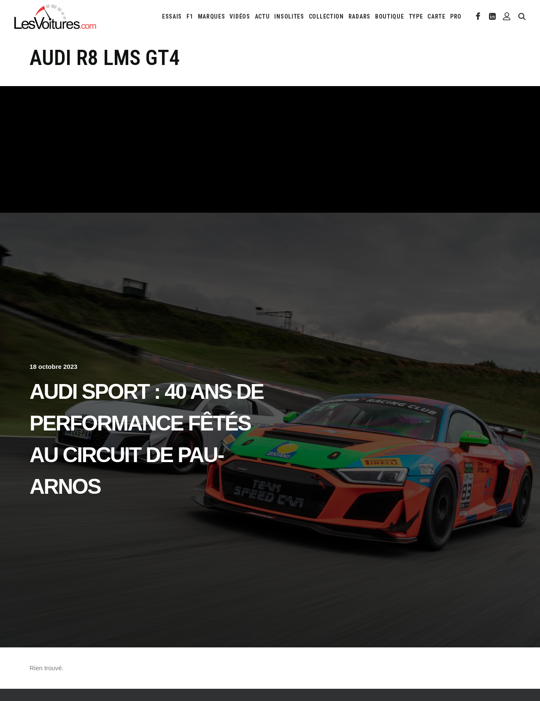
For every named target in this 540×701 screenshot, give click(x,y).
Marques (211, 16)
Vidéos (240, 16)
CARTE (436, 16)
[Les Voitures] (55, 16)
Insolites (289, 16)
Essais (172, 16)
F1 (189, 16)
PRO (456, 16)
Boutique (389, 16)
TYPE (416, 16)
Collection (326, 16)
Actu (262, 16)
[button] (478, 16)
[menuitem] (172, 16)
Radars (359, 16)
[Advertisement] (270, 149)
